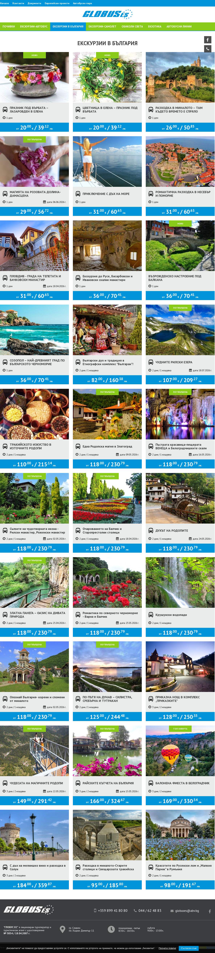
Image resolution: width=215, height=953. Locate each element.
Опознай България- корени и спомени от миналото (37, 699)
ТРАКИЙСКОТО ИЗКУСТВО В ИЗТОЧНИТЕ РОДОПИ (30, 446)
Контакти (18, 3)
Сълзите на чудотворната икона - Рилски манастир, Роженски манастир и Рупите (37, 532)
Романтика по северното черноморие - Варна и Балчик (110, 614)
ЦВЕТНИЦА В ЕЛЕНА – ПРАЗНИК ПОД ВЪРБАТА (110, 109)
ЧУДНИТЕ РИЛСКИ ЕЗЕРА (174, 362)
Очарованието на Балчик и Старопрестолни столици (102, 530)
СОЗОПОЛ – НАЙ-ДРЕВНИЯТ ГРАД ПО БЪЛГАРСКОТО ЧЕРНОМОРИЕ (37, 362)
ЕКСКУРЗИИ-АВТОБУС (33, 26)
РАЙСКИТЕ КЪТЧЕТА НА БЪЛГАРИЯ (108, 783)
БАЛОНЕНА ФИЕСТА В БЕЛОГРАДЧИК (183, 783)
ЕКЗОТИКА (154, 26)
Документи (34, 3)
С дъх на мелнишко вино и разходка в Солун (38, 867)
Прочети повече (167, 948)
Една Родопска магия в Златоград (107, 446)
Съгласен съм (189, 948)
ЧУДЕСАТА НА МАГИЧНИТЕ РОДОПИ (36, 783)
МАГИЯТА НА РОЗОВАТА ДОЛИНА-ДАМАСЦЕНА (35, 193)
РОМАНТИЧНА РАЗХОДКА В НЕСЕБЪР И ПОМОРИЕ (183, 193)
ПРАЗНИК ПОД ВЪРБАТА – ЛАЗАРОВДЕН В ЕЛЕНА (29, 109)
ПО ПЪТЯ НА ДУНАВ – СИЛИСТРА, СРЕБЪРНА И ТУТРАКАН (107, 699)
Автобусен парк (82, 3)
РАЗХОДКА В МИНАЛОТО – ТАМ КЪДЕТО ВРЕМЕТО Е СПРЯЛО (179, 109)
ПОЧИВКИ (9, 26)
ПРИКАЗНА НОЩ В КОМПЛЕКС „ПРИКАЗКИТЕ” (178, 699)
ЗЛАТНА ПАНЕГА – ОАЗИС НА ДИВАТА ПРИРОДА (37, 614)
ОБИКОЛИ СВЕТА (132, 26)
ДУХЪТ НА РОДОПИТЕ (172, 530)
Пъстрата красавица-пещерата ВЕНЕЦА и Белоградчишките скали (181, 446)
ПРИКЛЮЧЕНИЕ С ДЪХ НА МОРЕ (106, 194)
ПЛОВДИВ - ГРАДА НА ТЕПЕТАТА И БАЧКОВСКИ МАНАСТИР (35, 278)
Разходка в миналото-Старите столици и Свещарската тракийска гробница (108, 869)
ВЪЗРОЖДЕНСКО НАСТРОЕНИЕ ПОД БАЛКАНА (174, 278)
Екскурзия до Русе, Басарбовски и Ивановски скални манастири (108, 278)
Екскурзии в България (68, 26)
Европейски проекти (57, 3)
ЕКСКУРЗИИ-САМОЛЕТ (102, 26)
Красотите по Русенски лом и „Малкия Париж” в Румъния (184, 867)
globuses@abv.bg (187, 911)
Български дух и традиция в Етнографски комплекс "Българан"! (108, 362)
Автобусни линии (179, 26)
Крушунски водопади (171, 615)
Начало (4, 3)
